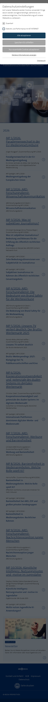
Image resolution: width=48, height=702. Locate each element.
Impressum (41, 60)
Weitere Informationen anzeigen (24, 55)
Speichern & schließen (24, 42)
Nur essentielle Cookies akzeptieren (24, 49)
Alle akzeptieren (24, 35)
